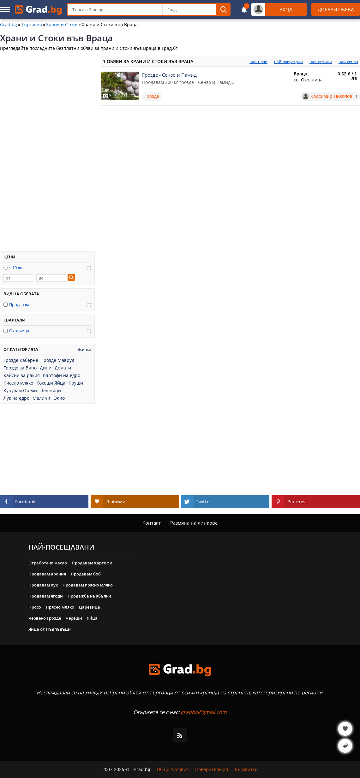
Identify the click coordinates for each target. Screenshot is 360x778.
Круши (76, 383)
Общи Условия (173, 769)
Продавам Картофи (92, 563)
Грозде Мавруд (57, 360)
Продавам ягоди (45, 596)
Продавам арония (47, 574)
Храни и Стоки (62, 24)
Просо (34, 607)
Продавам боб (86, 574)
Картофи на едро (61, 375)
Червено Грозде (44, 618)
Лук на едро (16, 398)
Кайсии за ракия (21, 375)
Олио (59, 398)
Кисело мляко (18, 383)
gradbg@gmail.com (204, 712)
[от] (18, 278)
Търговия (31, 24)
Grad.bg (8, 24)
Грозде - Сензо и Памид (169, 75)
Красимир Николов (331, 96)
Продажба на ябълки (89, 596)
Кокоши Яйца (50, 383)
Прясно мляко (60, 607)
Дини (45, 368)
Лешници (50, 390)
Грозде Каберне (20, 360)
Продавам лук (43, 585)
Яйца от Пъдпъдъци (49, 629)
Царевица (89, 607)
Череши (74, 618)
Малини (41, 398)
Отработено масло (47, 563)
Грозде (151, 96)
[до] (51, 278)
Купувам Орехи (20, 390)
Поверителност (212, 769)
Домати (63, 368)
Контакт (151, 523)
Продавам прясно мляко (88, 585)
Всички (84, 349)
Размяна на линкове (194, 523)
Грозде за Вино (20, 368)
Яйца (92, 618)
